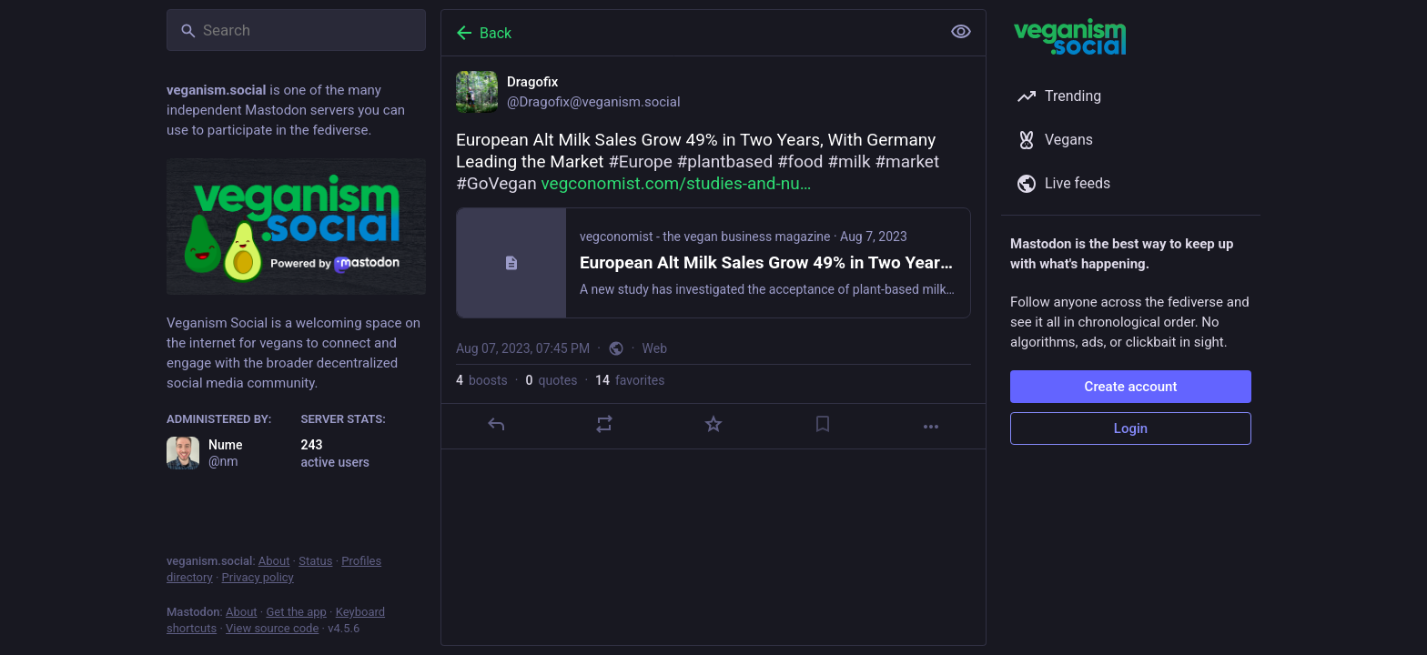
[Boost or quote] (604, 424)
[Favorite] (713, 424)
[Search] (296, 30)
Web (655, 348)
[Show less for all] (961, 32)
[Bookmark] (823, 424)
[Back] (688, 32)
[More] (931, 427)
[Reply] (496, 424)
